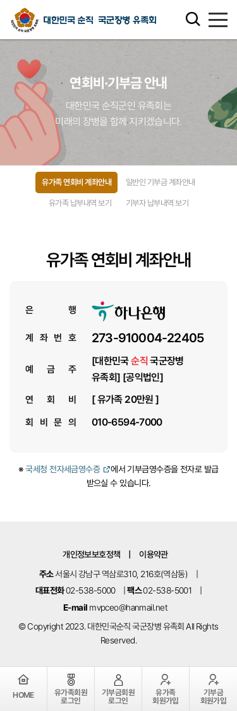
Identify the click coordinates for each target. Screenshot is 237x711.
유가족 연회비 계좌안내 (76, 182)
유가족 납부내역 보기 (80, 203)
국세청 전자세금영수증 (68, 469)
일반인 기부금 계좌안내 (160, 182)
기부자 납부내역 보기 (157, 203)
